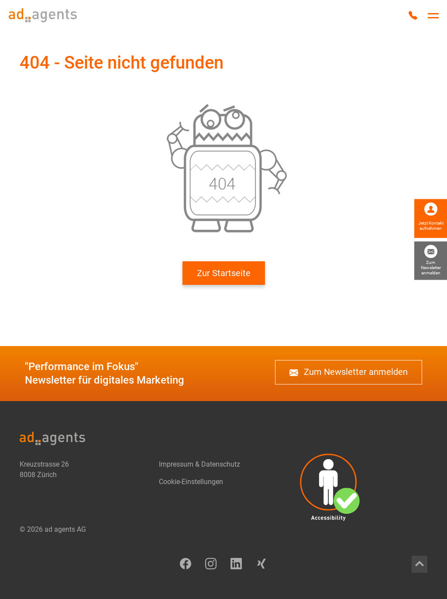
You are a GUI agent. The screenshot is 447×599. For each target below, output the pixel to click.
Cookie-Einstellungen (191, 482)
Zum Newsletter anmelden (348, 372)
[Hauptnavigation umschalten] (433, 15)
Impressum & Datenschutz (199, 464)
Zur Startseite (224, 273)
